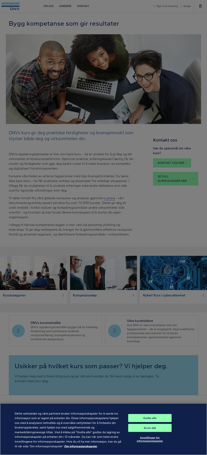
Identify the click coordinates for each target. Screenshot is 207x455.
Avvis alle (150, 431)
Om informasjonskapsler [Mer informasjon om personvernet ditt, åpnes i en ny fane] (80, 449)
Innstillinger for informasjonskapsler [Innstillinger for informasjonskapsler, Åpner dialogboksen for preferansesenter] (150, 442)
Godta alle (149, 421)
